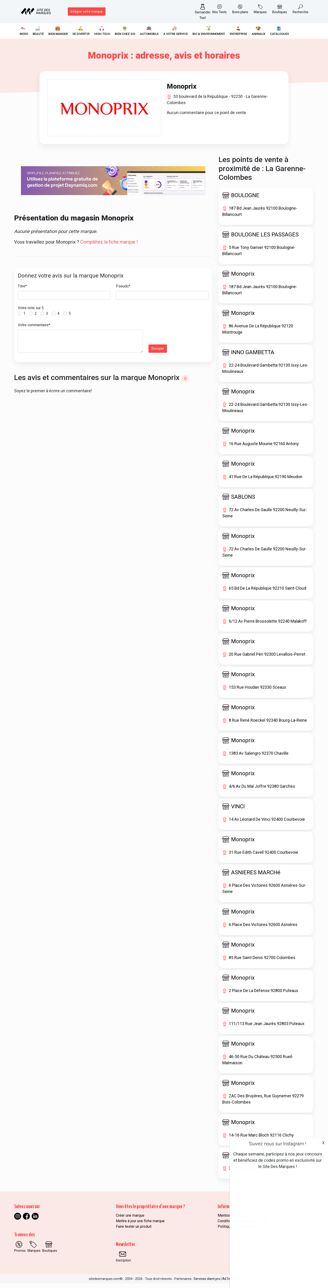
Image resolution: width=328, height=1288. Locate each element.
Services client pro (207, 1283)
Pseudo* (123, 291)
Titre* (22, 291)
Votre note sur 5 (31, 313)
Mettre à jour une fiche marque (140, 1225)
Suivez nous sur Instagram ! (277, 1143)
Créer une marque (130, 1220)
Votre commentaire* (34, 330)
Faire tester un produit (134, 1231)
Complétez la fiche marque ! (109, 247)
